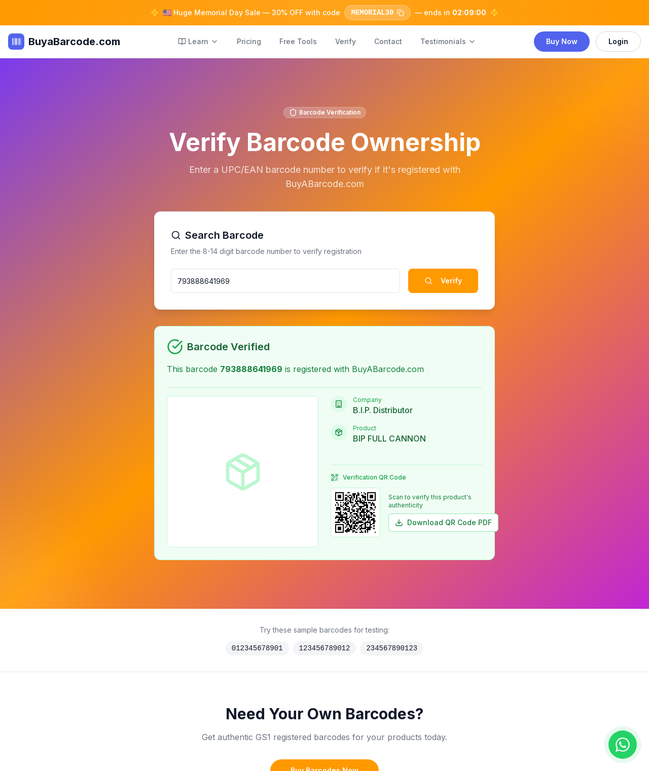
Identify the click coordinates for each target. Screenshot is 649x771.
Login (618, 41)
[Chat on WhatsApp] (622, 744)
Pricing (249, 41)
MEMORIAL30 (377, 13)
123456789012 (324, 648)
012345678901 (257, 648)
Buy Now (562, 41)
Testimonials (448, 41)
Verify (345, 41)
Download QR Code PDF (443, 522)
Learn (198, 41)
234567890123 (391, 648)
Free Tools (298, 41)
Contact (388, 41)
